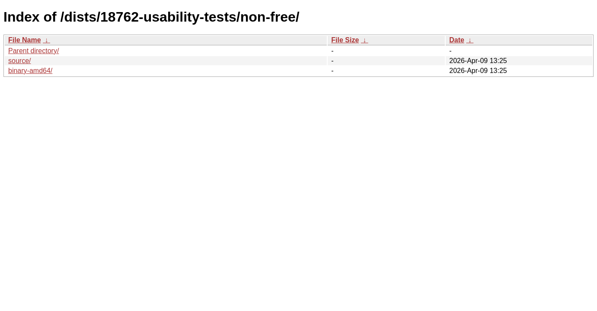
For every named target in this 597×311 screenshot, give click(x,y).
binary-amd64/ (30, 70)
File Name (24, 40)
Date (456, 40)
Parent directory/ (33, 50)
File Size (345, 40)
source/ (19, 60)
